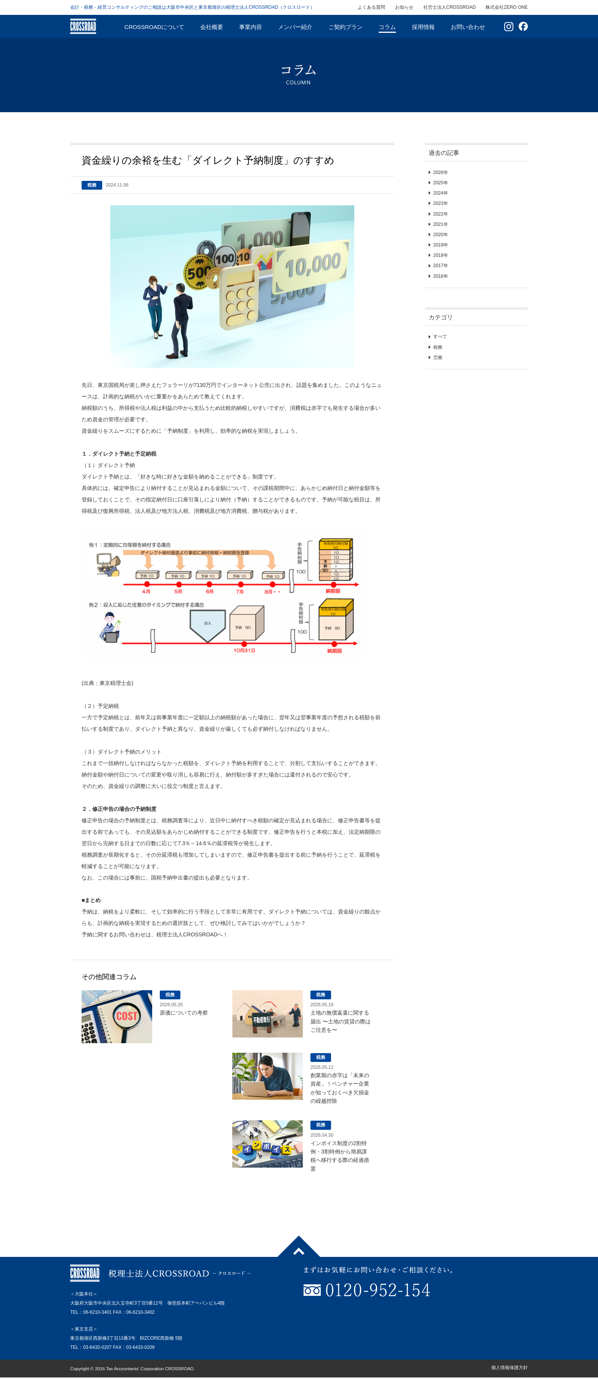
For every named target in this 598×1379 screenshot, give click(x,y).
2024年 (440, 193)
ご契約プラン (345, 27)
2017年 (440, 265)
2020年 (440, 234)
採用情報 (423, 27)
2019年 (440, 245)
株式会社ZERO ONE (506, 7)
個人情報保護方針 (509, 1367)
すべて (440, 336)
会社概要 (211, 27)
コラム (387, 27)
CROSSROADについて (154, 27)
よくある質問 (371, 7)
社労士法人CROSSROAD (449, 7)
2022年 (440, 214)
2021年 (440, 224)
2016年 (440, 276)
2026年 (440, 172)
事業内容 (250, 27)
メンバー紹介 (295, 27)
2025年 (440, 182)
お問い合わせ (468, 27)
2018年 (440, 255)
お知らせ (404, 7)
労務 (437, 357)
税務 (437, 347)
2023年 (440, 203)
